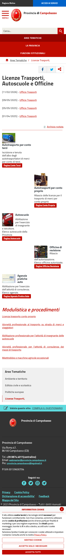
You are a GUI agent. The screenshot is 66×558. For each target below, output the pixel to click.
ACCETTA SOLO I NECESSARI (33, 546)
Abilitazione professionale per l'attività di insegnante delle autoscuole (33, 337)
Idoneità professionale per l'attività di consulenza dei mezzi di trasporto (33, 348)
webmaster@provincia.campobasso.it (27, 460)
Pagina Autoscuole (12, 238)
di (36, 421)
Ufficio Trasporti (28, 92)
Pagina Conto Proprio (45, 205)
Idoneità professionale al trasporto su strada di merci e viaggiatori (33, 326)
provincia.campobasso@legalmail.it (24, 463)
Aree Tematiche (18, 60)
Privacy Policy (40, 535)
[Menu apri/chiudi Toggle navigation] (5, 14)
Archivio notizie (53, 126)
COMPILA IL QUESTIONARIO (47, 408)
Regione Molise (8, 3)
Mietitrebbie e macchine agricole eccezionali (25, 358)
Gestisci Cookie (33, 540)
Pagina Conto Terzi (12, 165)
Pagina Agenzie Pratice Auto (16, 296)
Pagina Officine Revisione (47, 266)
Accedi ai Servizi (49, 3)
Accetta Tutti (33, 552)
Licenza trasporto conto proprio (19, 316)
